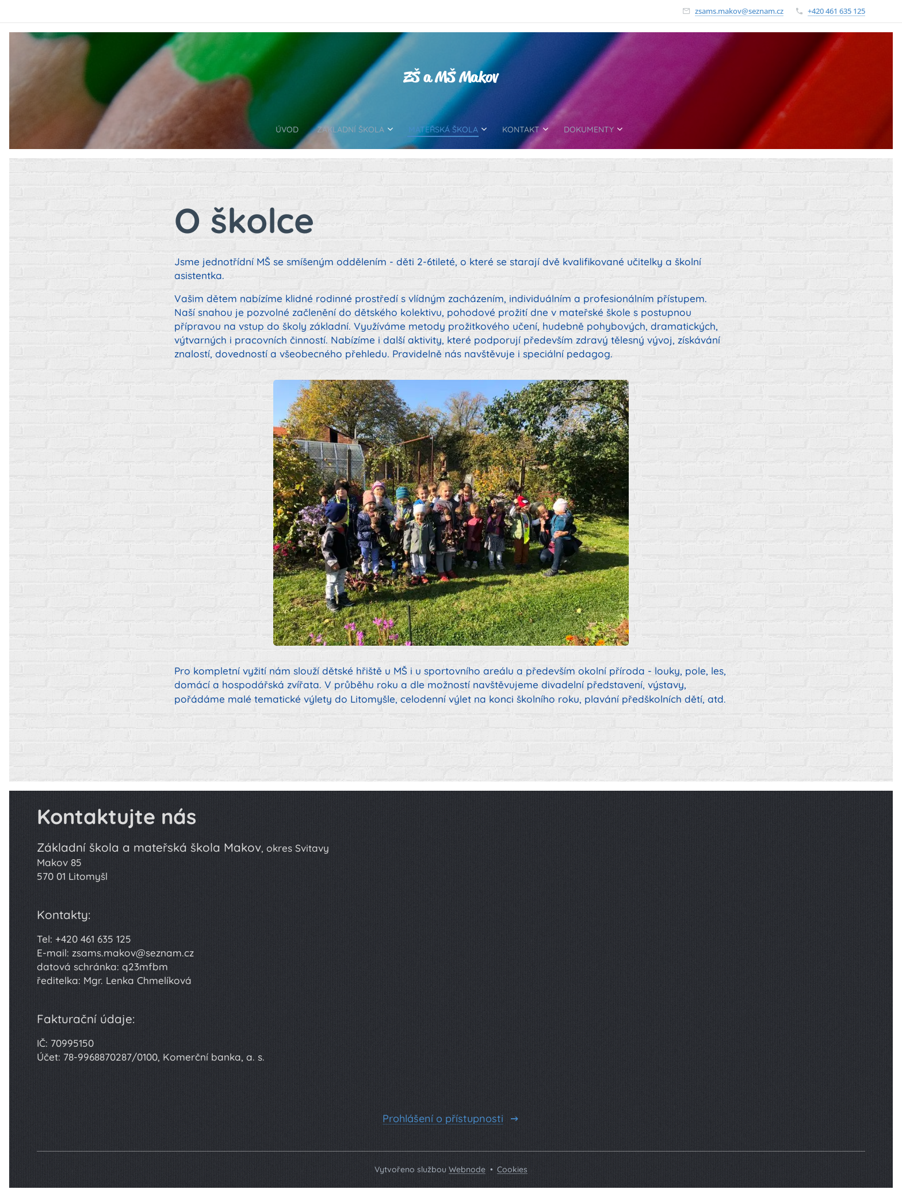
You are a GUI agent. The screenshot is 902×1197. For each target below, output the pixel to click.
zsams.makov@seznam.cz (739, 11)
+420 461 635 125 (836, 11)
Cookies (512, 1169)
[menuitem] (266, 129)
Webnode (467, 1169)
